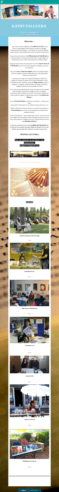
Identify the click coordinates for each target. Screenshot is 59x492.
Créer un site (33, 490)
